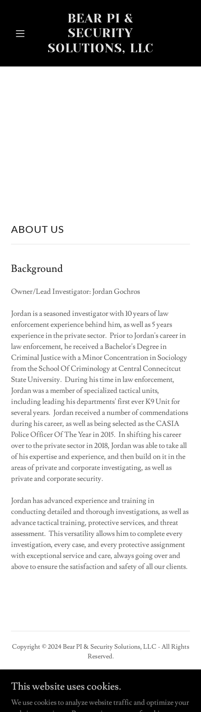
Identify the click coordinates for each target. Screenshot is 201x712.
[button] (24, 33)
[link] (101, 50)
